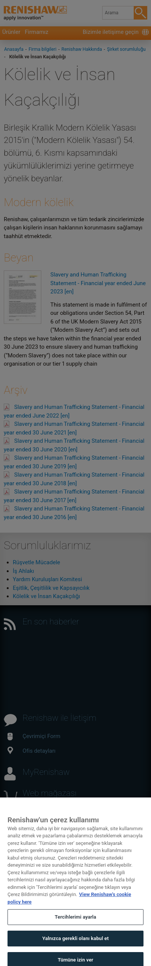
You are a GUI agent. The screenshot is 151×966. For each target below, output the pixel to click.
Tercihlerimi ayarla (75, 924)
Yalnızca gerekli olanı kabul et (75, 945)
